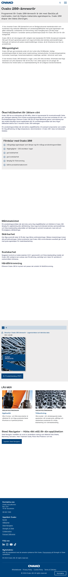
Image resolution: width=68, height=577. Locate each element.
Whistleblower (16, 569)
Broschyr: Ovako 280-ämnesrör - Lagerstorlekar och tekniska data (25, 334)
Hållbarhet (5, 523)
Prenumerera (47, 552)
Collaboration (7, 531)
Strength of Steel (8, 528)
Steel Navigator (7, 525)
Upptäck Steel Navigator (11, 441)
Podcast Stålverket (8, 534)
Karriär (4, 520)
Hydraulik (6, 413)
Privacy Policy (27, 569)
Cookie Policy (38, 569)
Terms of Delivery (50, 569)
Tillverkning (40, 413)
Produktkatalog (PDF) (12, 376)
